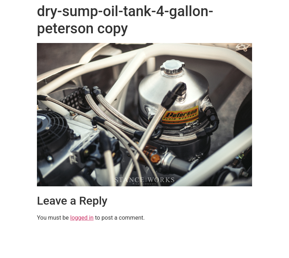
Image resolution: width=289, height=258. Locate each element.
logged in (82, 217)
